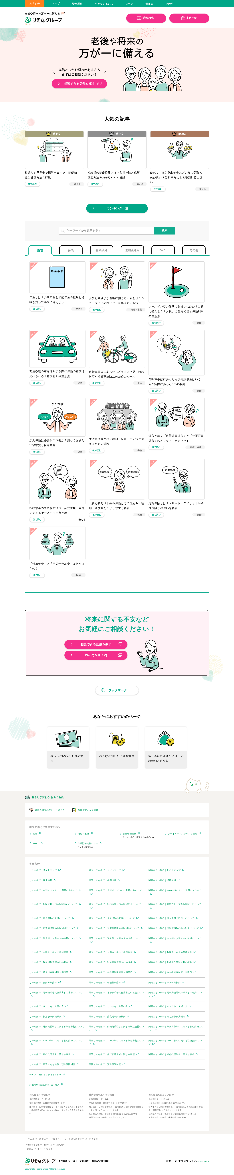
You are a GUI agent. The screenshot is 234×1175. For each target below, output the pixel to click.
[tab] (40, 250)
